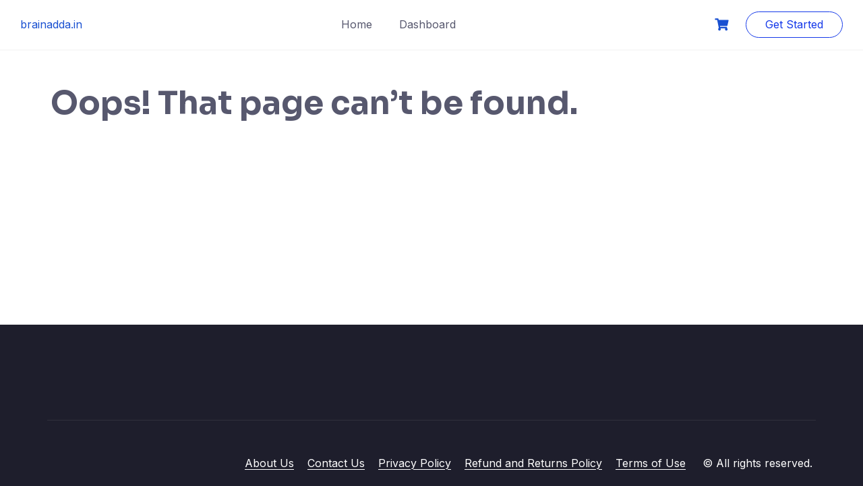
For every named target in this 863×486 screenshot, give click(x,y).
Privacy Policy (414, 463)
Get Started (794, 24)
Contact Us (336, 463)
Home (356, 24)
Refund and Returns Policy (533, 463)
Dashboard (427, 24)
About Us (269, 463)
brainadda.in (51, 24)
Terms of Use (651, 463)
